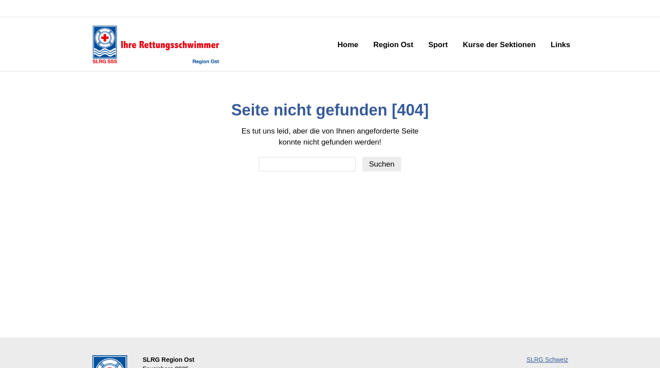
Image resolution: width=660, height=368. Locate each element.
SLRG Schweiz (547, 359)
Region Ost (393, 45)
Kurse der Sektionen (499, 45)
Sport (437, 45)
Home (347, 45)
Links (560, 45)
